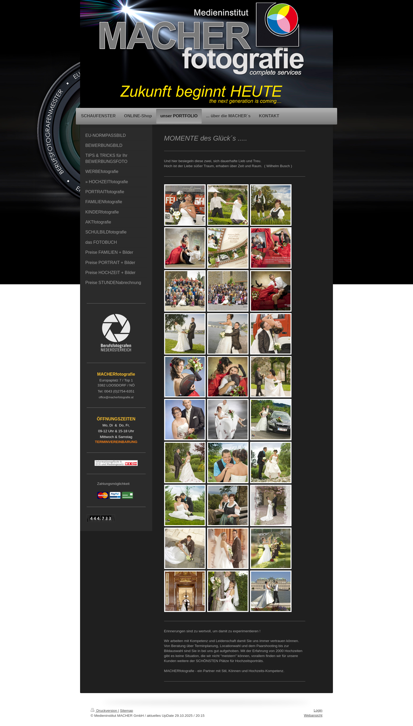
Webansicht (313, 715)
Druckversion (104, 711)
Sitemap (126, 711)
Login (318, 710)
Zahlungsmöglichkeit (113, 484)
